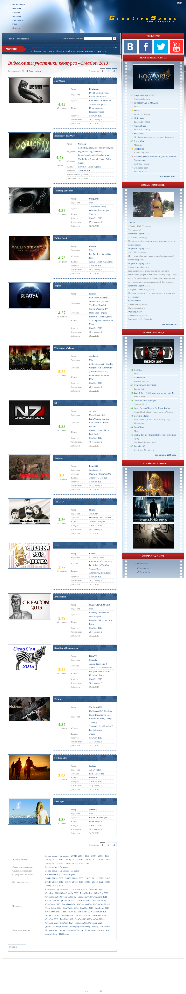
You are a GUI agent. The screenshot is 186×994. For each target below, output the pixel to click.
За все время (51, 856)
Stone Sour (94, 312)
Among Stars (140, 126)
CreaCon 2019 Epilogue (145, 400)
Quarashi (93, 474)
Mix (91, 202)
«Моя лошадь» (105, 667)
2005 (80, 856)
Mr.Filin (133, 252)
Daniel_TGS (135, 226)
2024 (74, 863)
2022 (61, 863)
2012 (61, 859)
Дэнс (55, 934)
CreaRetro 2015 (102, 908)
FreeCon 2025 (81, 923)
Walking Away (135, 311)
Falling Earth (60, 238)
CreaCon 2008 (95, 889)
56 (90, 269)
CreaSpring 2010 (53, 896)
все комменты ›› (170, 324)
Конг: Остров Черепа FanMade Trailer (152, 408)
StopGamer (139, 133)
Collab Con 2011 (53, 900)
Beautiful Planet (141, 415)
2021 (54, 863)
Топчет (131, 222)
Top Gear (59, 501)
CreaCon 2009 (101, 893)
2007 (93, 856)
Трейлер (94, 926)
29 (90, 632)
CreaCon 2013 (98, 900)
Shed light (59, 801)
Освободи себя (141, 167)
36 (90, 332)
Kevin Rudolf (95, 561)
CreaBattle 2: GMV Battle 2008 (72, 889)
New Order (59, 81)
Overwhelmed (134, 300)
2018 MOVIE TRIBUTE (145, 385)
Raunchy (93, 612)
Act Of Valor (95, 769)
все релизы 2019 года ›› (166, 455)
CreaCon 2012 (83, 900)
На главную (19, 5)
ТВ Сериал (64, 934)
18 (90, 829)
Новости (17, 8)
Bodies (108, 517)
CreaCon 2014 (102, 904)
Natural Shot (139, 377)
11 (90, 785)
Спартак (58, 458)
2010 (47, 859)
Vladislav (134, 304)
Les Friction (94, 254)
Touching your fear (63, 190)
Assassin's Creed (96, 557)
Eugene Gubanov (137, 289)
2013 (67, 859)
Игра (72, 926)
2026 (87, 863)
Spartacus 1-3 (95, 470)
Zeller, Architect (96, 364)
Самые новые (51, 874)
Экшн (55, 926)
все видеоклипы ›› (169, 176)
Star (56, 545)
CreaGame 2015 (52, 911)
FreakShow (139, 427)
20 (90, 387)
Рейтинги (17, 20)
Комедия (64, 926)
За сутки (75, 870)
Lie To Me (99, 773)
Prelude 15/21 (140, 446)
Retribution (106, 100)
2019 (107, 859)
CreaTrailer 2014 (70, 908)
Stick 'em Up (105, 474)
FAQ (14, 24)
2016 (87, 859)
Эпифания (139, 148)
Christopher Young (97, 206)
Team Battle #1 (87, 893)
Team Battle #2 (69, 896)
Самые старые (68, 874)
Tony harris (145, 572)
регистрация (23, 38)
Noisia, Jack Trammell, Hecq (91, 159)
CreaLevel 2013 (86, 904)
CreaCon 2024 (66, 923)
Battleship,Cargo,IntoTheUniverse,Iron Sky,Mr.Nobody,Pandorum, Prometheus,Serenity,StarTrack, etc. (95, 151)
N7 (55, 403)
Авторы (16, 16)
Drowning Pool (96, 517)
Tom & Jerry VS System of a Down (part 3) (153, 393)
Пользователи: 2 (143, 563)
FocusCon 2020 (96, 919)
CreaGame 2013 (52, 904)
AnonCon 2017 (52, 915)
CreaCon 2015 (86, 908)
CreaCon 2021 (51, 923)
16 (90, 119)
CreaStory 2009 (52, 893)
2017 (94, 859)
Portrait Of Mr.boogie (99, 210)
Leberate (133, 237)
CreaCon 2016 (68, 911)
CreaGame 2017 (68, 915)
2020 (47, 863)
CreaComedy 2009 (69, 893)
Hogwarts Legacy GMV (145, 95)
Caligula (93, 660)
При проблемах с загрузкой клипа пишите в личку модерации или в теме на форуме (71, 47)
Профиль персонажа (55, 930)
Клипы (16, 12)
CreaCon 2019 (51, 919)
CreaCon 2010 (84, 896)
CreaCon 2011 (68, 900)
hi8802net (144, 568)
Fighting (58, 699)
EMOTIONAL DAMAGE (146, 103)
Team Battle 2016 (84, 911)
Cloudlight (102, 817)
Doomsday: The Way (64, 135)
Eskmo (92, 817)
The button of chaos (64, 348)
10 (90, 485)
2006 (87, 856)
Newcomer (134, 267)
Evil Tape (138, 370)
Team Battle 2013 (70, 904)
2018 (101, 859)
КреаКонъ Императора (66, 648)
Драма (48, 926)
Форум (16, 28)
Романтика (105, 926)
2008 (100, 856)
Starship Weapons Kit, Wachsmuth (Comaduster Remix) (101, 368)
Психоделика (91, 930)
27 (90, 222)
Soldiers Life (60, 757)
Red (91, 773)
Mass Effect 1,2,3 (97, 415)
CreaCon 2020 (81, 919)
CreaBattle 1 (51, 889)
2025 (81, 863)
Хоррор (79, 930)
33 (90, 741)
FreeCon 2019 (66, 919)
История (71, 930)
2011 (54, 859)
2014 (74, 859)
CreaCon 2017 (100, 911)
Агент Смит (139, 141)
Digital (57, 285)
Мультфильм (82, 926)
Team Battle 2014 (53, 908)
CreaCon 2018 (83, 915)
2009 (107, 856)
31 (79, 174)
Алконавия (60, 596)
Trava (136, 110)
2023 (67, 863)
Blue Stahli (94, 100)
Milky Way (139, 118)
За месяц (64, 856)
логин (11, 38)
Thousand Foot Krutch (99, 726)
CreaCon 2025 (95, 923)
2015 (81, 859)
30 (90, 529)
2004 (73, 856)
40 (90, 442)
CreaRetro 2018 (99, 915)
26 (90, 580)
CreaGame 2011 (99, 896)
